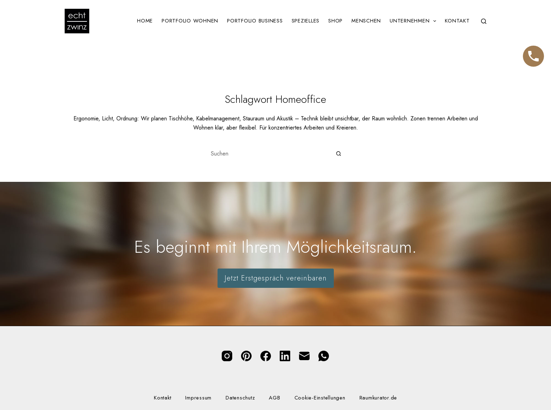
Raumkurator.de (378, 398)
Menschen (366, 21)
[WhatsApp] (323, 356)
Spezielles (306, 21)
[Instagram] (227, 356)
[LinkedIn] (285, 356)
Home (145, 21)
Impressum (198, 398)
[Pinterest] (246, 356)
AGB (274, 398)
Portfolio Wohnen (190, 21)
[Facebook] (265, 356)
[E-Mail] (304, 356)
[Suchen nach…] (268, 154)
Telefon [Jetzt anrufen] (533, 53)
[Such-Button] (339, 154)
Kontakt (457, 21)
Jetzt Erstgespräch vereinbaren (276, 278)
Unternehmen (414, 21)
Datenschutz (240, 398)
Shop (335, 21)
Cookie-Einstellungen (319, 398)
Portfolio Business (255, 21)
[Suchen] (483, 21)
